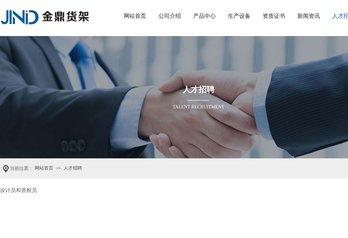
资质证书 (274, 16)
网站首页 (135, 16)
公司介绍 (169, 16)
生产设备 (239, 16)
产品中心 (204, 16)
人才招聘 (73, 168)
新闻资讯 (308, 16)
